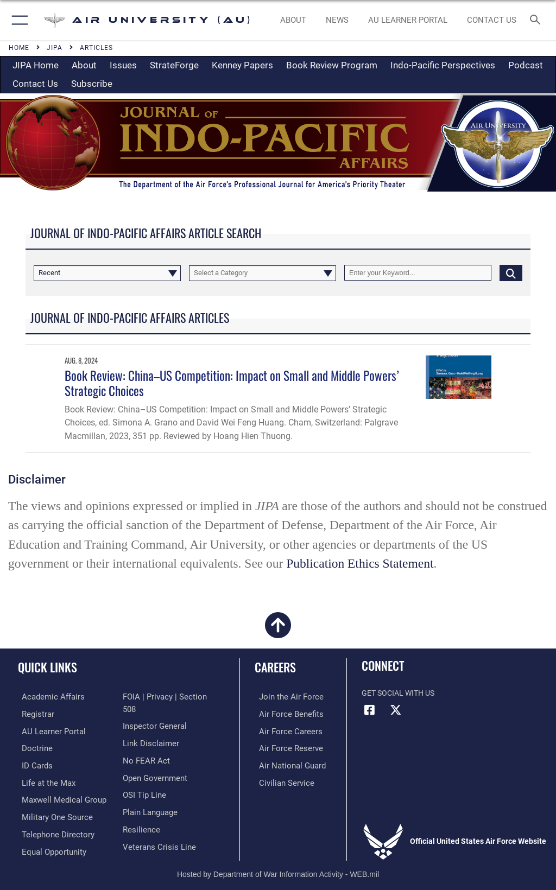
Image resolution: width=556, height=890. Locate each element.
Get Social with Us (398, 693)
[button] (17, 20)
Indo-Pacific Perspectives (442, 65)
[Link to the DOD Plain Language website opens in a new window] (149, 796)
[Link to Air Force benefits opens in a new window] (284, 713)
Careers (275, 667)
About (84, 65)
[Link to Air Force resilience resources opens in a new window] (139, 813)
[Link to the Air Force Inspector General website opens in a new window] (152, 713)
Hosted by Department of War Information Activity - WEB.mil (278, 866)
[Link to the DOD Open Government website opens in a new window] (153, 763)
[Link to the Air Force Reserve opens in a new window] (284, 746)
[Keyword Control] (417, 273)
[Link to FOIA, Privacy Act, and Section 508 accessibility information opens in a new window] (168, 696)
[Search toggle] (537, 20)
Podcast (525, 65)
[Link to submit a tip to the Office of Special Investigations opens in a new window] (142, 780)
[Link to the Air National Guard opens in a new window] (286, 763)
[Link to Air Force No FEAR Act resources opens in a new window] (144, 746)
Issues (123, 65)
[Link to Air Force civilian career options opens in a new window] (279, 780)
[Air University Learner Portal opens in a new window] (48, 729)
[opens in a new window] (407, 20)
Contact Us (35, 83)
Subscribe (91, 83)
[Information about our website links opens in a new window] (148, 729)
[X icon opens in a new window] (396, 710)
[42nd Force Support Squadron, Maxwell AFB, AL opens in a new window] (43, 780)
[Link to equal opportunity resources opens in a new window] (48, 846)
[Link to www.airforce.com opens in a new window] (284, 696)
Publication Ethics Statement (359, 563)
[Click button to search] (511, 273)
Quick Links (47, 667)
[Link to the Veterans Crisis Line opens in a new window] (156, 830)
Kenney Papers (242, 65)
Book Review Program (331, 65)
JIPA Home (35, 65)
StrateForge (174, 65)
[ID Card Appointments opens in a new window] (32, 763)
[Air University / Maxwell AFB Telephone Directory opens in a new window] (51, 830)
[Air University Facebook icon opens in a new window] (370, 710)
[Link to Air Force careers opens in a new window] (283, 729)
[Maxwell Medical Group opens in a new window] (57, 796)
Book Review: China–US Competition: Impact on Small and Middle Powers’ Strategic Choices (232, 383)
